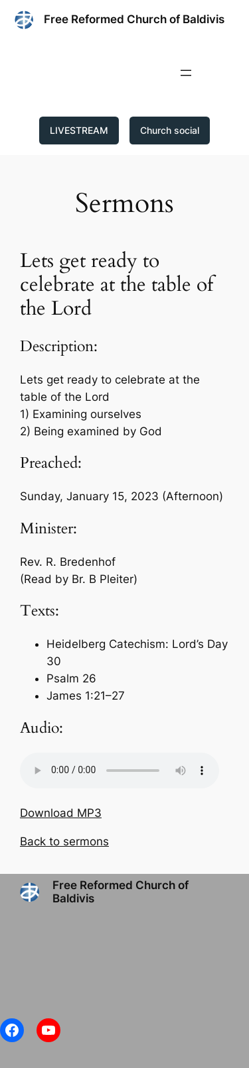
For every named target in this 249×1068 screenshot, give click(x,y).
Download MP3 (61, 813)
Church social (169, 130)
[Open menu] (186, 73)
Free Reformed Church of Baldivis (134, 19)
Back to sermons (64, 841)
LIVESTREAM (79, 130)
